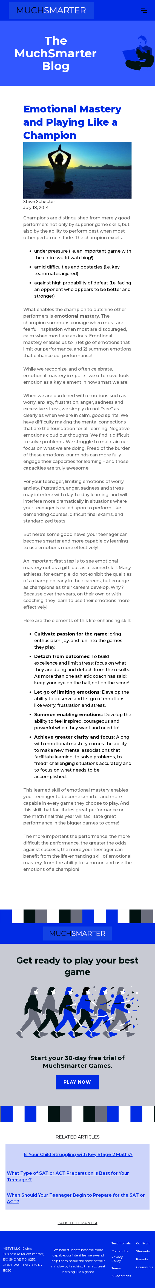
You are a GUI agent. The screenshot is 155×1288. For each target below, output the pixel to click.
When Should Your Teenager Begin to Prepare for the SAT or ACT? (76, 1198)
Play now (77, 1082)
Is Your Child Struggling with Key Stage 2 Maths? (78, 1154)
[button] (144, 10)
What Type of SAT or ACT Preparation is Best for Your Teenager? (68, 1176)
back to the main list (77, 1223)
